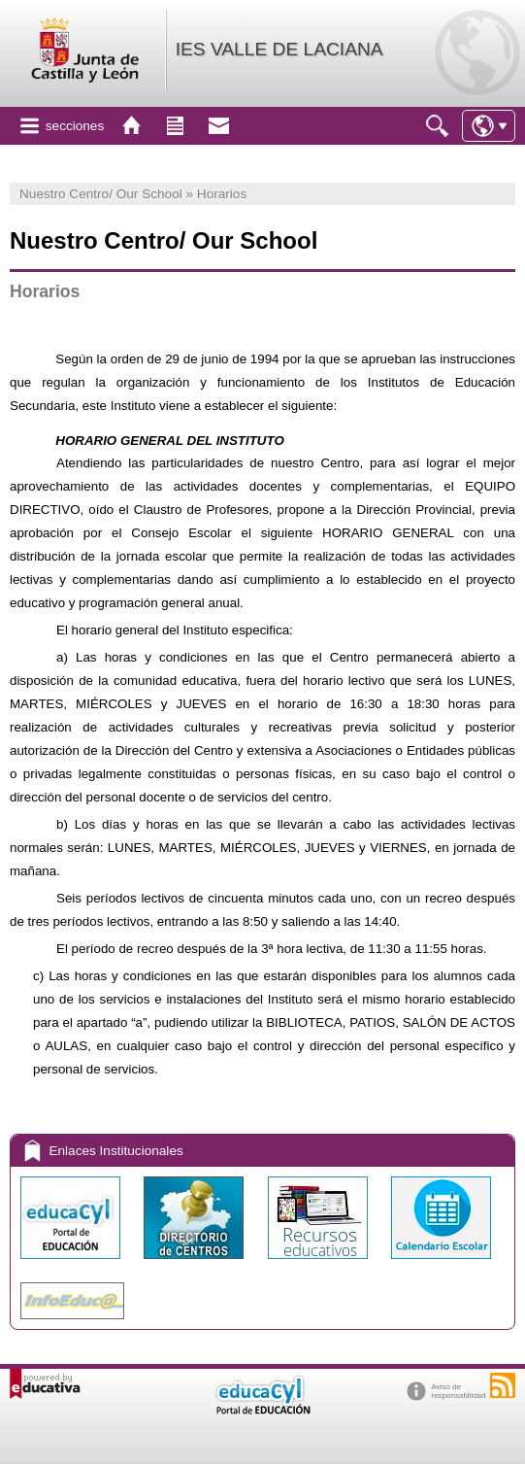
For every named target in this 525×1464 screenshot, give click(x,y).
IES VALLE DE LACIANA (279, 49)
